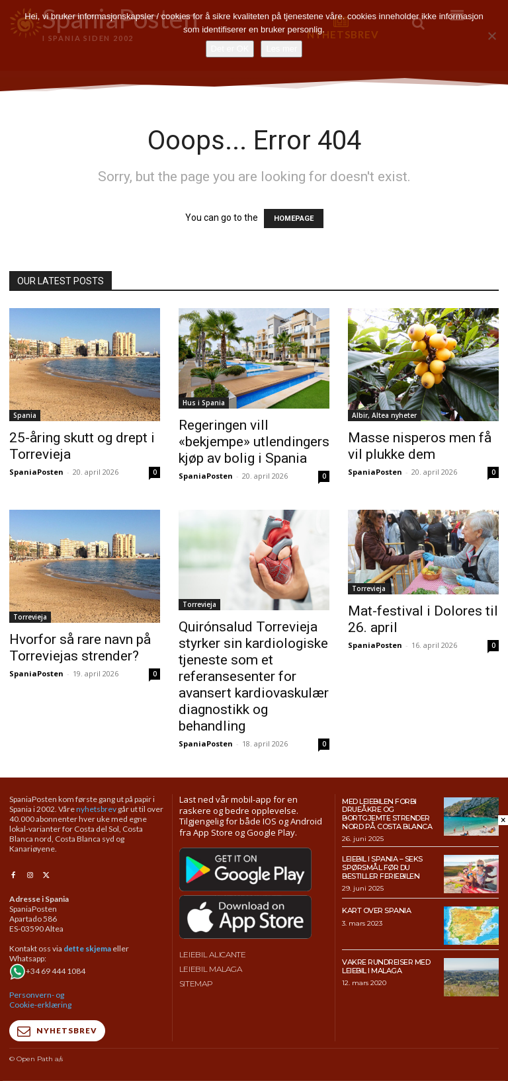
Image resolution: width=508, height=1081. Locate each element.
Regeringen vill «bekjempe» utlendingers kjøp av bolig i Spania (254, 441)
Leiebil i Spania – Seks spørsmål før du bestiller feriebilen (382, 867)
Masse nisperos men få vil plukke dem (419, 446)
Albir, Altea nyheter (384, 415)
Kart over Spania (376, 910)
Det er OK (230, 49)
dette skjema (87, 948)
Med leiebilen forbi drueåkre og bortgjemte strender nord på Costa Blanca (387, 814)
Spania (24, 415)
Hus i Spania (204, 402)
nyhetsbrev (96, 809)
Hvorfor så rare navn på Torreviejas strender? (80, 647)
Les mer (281, 49)
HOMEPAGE (294, 218)
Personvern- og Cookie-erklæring (40, 1000)
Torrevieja (30, 616)
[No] (491, 35)
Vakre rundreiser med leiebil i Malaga (386, 966)
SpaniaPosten (36, 472)
